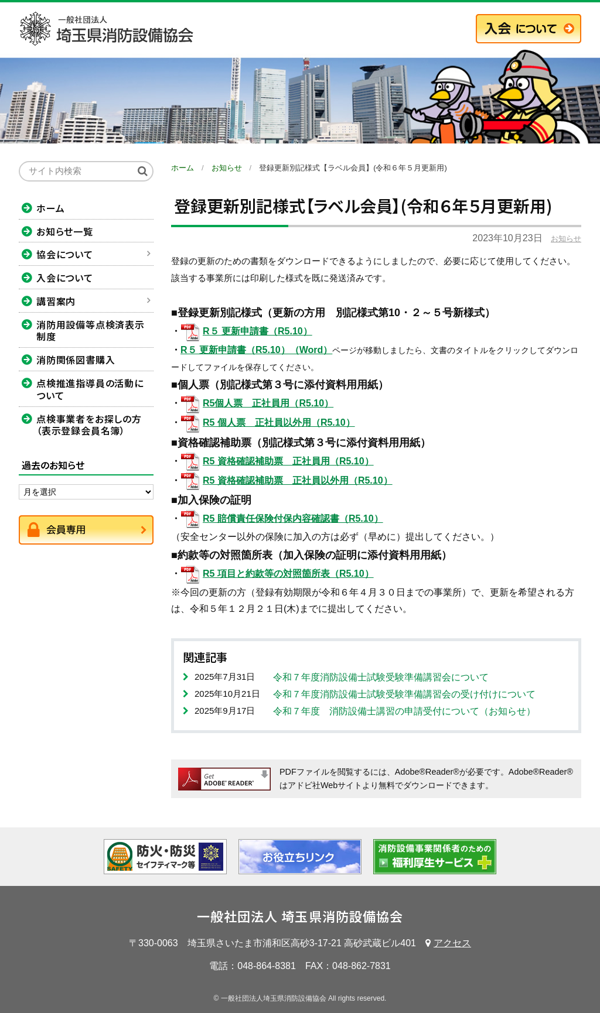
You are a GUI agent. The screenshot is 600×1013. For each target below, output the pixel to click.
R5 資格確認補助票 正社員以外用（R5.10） (298, 480)
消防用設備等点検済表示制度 (90, 330)
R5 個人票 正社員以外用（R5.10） (279, 422)
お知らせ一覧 (64, 231)
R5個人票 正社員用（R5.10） (268, 403)
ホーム (50, 208)
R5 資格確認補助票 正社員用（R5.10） (288, 461)
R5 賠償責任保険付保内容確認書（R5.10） (293, 518)
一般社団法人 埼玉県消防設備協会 (300, 915)
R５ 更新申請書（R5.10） (257, 331)
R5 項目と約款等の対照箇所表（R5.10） (288, 574)
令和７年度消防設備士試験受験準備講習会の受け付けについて (404, 694)
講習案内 (56, 301)
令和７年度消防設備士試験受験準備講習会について (381, 677)
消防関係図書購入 (75, 360)
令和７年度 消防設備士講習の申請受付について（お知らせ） (404, 711)
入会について (64, 278)
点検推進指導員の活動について (90, 389)
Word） (316, 350)
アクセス (452, 943)
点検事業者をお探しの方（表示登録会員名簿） (89, 425)
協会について (64, 254)
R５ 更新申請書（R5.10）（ (239, 350)
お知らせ (566, 239)
